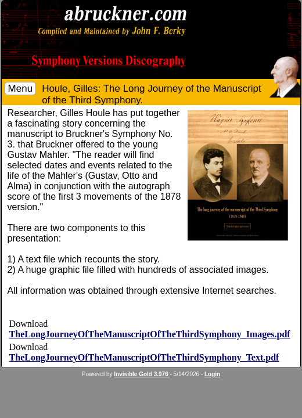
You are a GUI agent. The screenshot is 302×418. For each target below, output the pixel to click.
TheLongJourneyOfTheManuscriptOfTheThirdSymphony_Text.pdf (144, 357)
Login (212, 374)
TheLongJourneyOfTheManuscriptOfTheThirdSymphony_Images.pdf (149, 334)
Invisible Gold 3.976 (142, 374)
